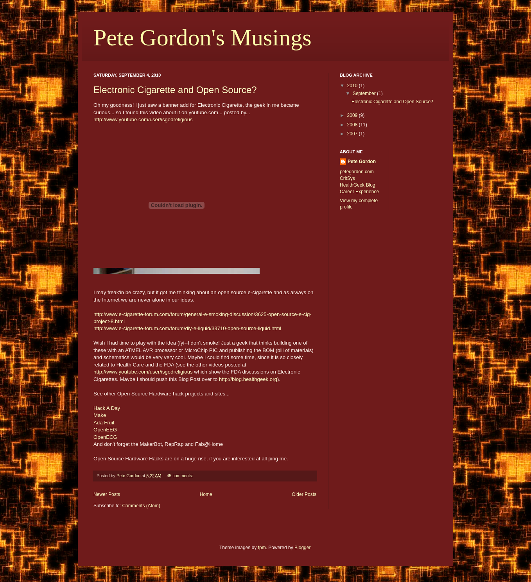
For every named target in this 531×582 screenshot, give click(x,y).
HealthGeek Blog (357, 185)
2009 (353, 115)
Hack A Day (106, 408)
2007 (353, 134)
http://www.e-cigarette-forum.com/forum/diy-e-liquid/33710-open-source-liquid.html (187, 328)
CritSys (347, 178)
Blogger (302, 547)
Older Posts (304, 494)
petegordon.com (357, 171)
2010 (353, 85)
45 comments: (180, 475)
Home (206, 494)
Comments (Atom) (141, 505)
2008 (353, 125)
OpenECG (105, 437)
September (365, 93)
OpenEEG (105, 430)
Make (99, 415)
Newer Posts (106, 494)
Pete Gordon (362, 161)
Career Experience (359, 191)
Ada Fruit (104, 423)
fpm (262, 547)
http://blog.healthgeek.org (248, 379)
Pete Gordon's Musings (202, 37)
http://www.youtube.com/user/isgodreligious (143, 119)
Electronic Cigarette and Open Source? (175, 89)
